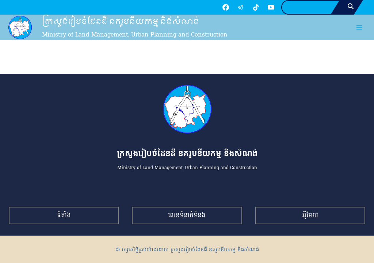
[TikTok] (256, 7)
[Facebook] (225, 7)
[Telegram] (240, 7)
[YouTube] (271, 7)
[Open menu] (359, 28)
